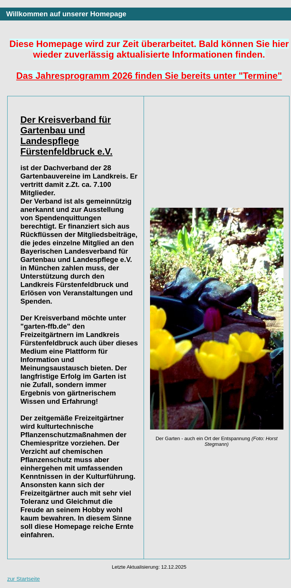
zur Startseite (23, 579)
